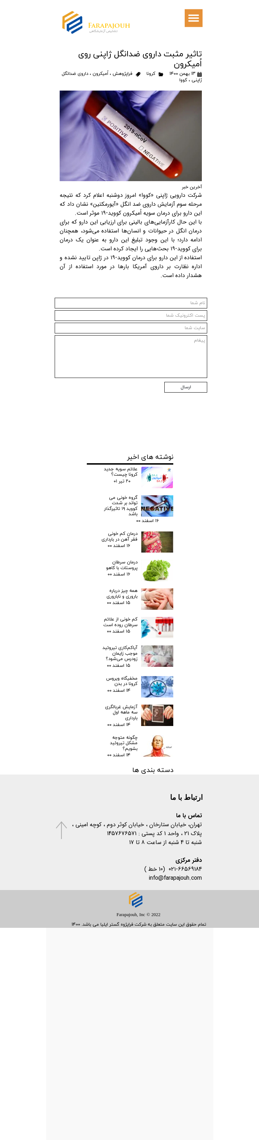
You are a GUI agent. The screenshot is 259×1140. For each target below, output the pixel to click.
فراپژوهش (123, 74)
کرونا (150, 74)
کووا (183, 80)
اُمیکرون (100, 74)
